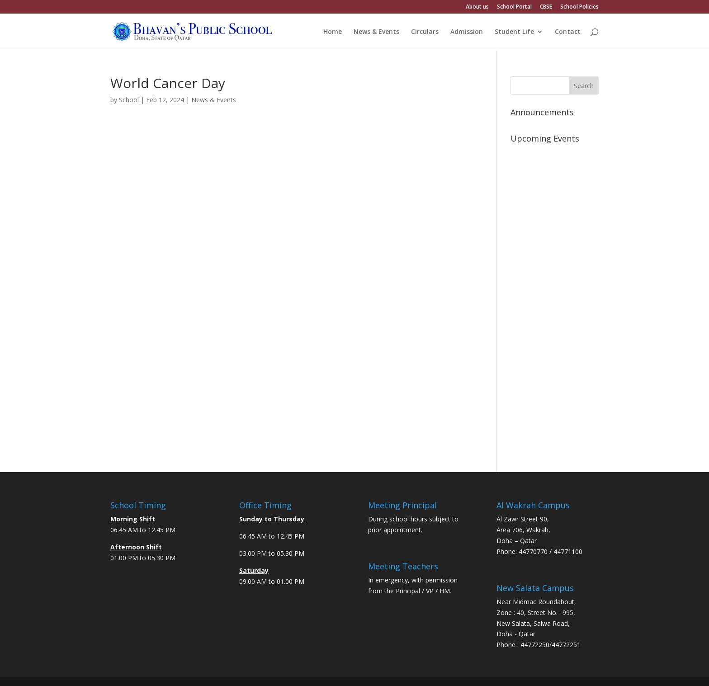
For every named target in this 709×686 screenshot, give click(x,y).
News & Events (376, 32)
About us (477, 7)
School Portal (514, 7)
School (129, 99)
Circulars (425, 32)
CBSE (546, 7)
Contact (568, 32)
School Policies (579, 7)
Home (332, 32)
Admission (466, 32)
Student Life (514, 32)
